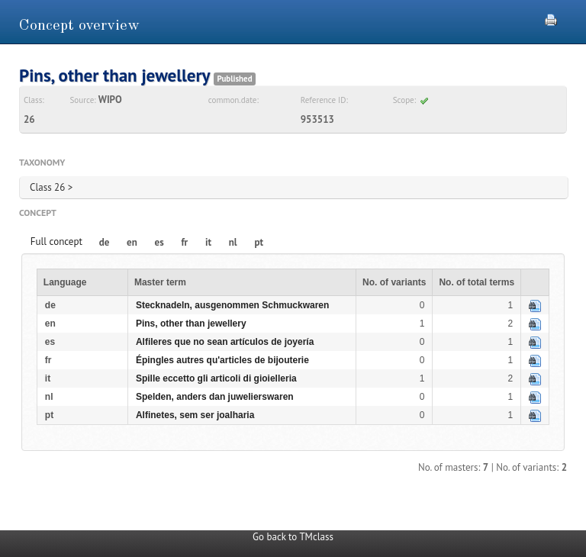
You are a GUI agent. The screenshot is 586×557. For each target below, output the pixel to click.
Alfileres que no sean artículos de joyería (225, 341)
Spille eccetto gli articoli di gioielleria (216, 378)
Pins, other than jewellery (191, 323)
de (104, 242)
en (132, 242)
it (208, 242)
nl (233, 242)
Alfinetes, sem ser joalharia (195, 415)
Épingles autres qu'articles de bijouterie (222, 360)
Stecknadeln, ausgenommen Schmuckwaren (232, 305)
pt (258, 242)
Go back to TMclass (293, 536)
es (159, 242)
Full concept (56, 241)
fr (184, 242)
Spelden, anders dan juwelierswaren (215, 396)
